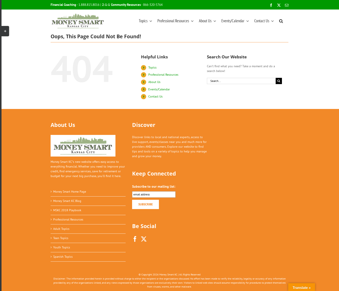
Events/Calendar (159, 89)
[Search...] (241, 81)
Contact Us (155, 96)
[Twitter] (144, 239)
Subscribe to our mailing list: (153, 186)
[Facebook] (135, 239)
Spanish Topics (63, 257)
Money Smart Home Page (69, 191)
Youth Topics (61, 247)
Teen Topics (60, 238)
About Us (154, 82)
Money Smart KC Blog (67, 201)
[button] (281, 21)
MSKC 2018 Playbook (67, 210)
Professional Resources (163, 75)
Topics (152, 67)
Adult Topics (61, 229)
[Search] (279, 81)
